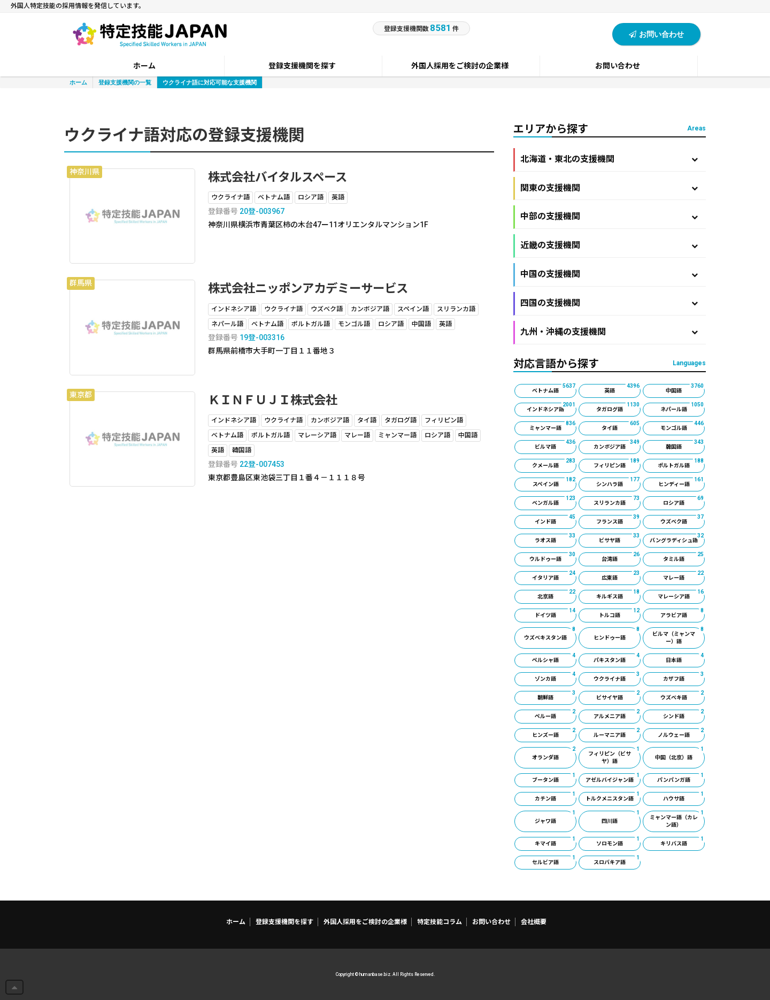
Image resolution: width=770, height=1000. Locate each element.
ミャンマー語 (552, 426)
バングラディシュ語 (677, 538)
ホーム (78, 82)
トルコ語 (620, 613)
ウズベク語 (682, 520)
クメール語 (554, 463)
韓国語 (685, 445)
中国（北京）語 (680, 753)
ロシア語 (684, 501)
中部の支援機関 (609, 216)
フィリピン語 (617, 463)
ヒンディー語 (681, 482)
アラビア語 (682, 613)
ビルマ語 (555, 445)
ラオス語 (555, 538)
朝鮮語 (556, 696)
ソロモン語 (618, 842)
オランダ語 (554, 753)
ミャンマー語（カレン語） (677, 819)
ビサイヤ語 (618, 696)
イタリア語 (554, 576)
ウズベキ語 (682, 696)
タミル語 (684, 557)
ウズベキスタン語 (550, 634)
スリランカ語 (617, 501)
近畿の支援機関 (609, 245)
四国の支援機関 (609, 303)
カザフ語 (684, 677)
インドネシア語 (551, 407)
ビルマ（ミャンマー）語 (678, 635)
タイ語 (621, 426)
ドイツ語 (555, 613)
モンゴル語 (682, 426)
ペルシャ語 (554, 658)
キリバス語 (682, 842)
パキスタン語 (617, 658)
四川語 (621, 817)
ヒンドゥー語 (617, 634)
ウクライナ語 (617, 677)
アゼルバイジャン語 (613, 778)
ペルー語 (555, 714)
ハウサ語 (684, 797)
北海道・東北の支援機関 (609, 159)
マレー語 (684, 576)
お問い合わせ (656, 34)
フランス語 (618, 520)
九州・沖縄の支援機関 (609, 332)
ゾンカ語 (555, 677)
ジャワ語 (555, 817)
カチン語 (555, 797)
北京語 (556, 594)
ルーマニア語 (617, 733)
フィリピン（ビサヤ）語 (614, 755)
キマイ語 (555, 842)
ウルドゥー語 (552, 557)
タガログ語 (618, 407)
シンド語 (684, 714)
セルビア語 (554, 860)
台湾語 (621, 557)
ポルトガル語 (681, 463)
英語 (622, 389)
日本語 (685, 658)
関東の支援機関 (609, 188)
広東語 (621, 576)
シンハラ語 (618, 482)
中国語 (685, 389)
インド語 (555, 520)
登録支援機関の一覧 (124, 82)
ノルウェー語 (681, 733)
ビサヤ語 (620, 538)
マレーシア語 (681, 594)
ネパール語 (682, 407)
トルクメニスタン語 (613, 797)
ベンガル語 (554, 501)
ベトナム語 (554, 389)
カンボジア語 (617, 445)
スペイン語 (555, 482)
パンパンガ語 (681, 778)
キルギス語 (618, 594)
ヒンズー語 (554, 733)
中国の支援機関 (609, 274)
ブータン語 (554, 778)
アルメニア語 (617, 714)
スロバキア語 (617, 860)
